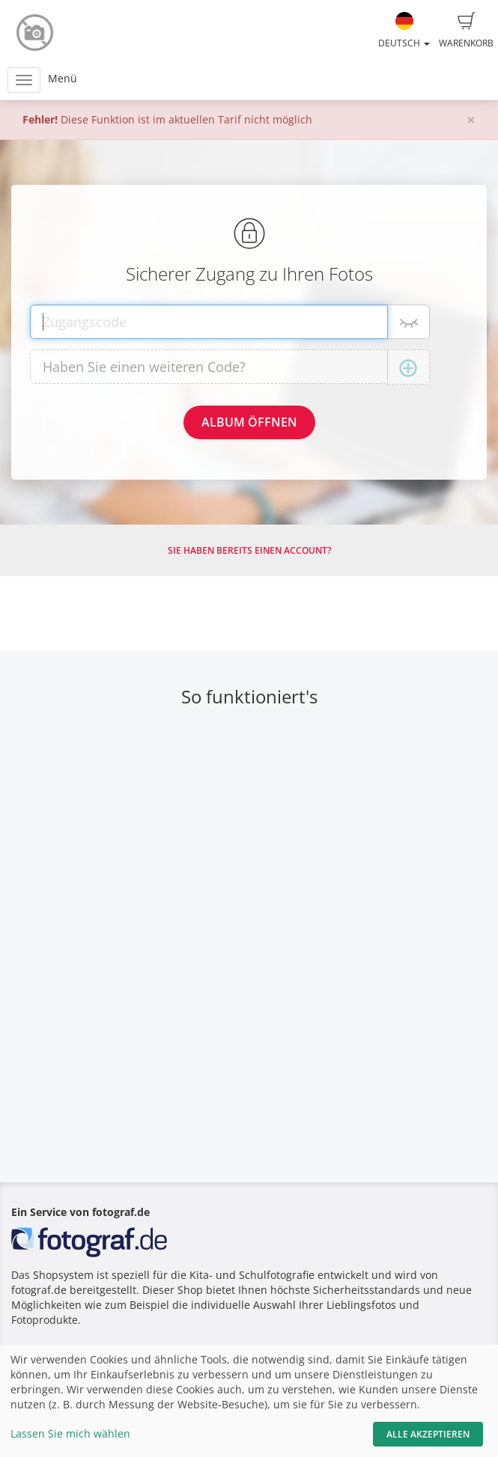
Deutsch (404, 30)
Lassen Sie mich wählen (70, 1433)
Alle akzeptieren (428, 1434)
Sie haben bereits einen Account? (249, 550)
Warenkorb (466, 30)
